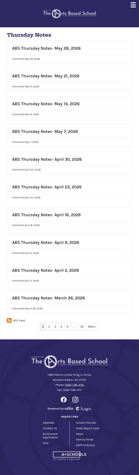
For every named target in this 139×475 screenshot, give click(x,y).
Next (92, 326)
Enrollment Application (50, 435)
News (79, 434)
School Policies (86, 422)
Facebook (63, 400)
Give (46, 443)
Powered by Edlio (60, 408)
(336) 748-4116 (74, 385)
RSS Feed (16, 320)
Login (83, 409)
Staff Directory (85, 445)
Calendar (48, 422)
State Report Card (87, 428)
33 (81, 326)
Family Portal (84, 439)
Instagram (75, 400)
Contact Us (50, 428)
